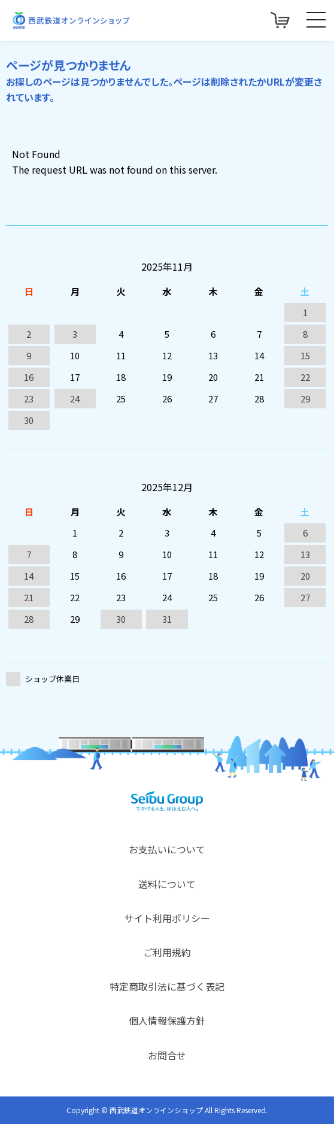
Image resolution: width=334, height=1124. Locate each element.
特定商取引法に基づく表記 (167, 986)
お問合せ (167, 1055)
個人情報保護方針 (167, 1020)
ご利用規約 (167, 952)
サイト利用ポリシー (167, 918)
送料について (167, 884)
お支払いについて (167, 849)
